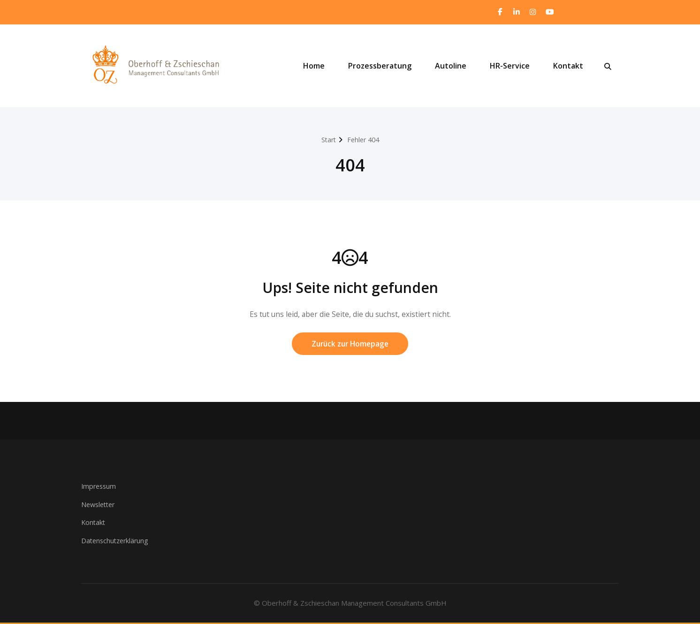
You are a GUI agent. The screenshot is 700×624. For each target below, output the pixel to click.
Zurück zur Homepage (350, 345)
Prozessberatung (379, 66)
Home (314, 66)
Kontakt (568, 66)
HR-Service (510, 66)
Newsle (93, 505)
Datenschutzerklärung (116, 542)
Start (327, 140)
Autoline (450, 66)
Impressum (99, 488)
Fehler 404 (363, 140)
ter (113, 505)
